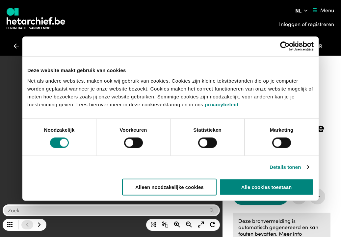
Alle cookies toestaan (266, 187)
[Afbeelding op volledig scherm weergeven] (201, 224)
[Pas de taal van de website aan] (302, 10)
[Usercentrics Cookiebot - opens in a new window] (285, 46)
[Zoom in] (177, 224)
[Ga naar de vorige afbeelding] (27, 224)
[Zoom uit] (189, 224)
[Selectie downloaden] (165, 224)
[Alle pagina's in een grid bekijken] (10, 224)
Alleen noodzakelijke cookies (169, 187)
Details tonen (285, 167)
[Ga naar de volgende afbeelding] (39, 224)
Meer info (290, 233)
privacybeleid (221, 104)
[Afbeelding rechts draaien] (213, 224)
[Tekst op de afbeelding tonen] (153, 224)
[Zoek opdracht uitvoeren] (213, 210)
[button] (105, 210)
